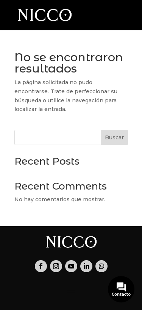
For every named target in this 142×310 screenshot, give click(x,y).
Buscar (114, 137)
